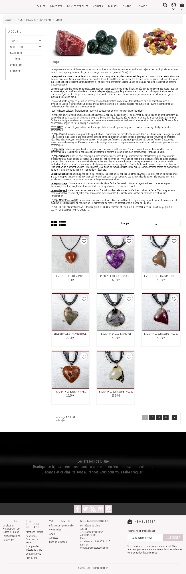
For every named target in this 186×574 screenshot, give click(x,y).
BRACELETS (56, 6)
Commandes (55, 529)
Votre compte (60, 521)
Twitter (85, 509)
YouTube (100, 509)
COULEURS (16, 65)
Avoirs (52, 533)
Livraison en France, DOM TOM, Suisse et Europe (11, 529)
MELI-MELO (142, 6)
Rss (93, 509)
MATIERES (16, 53)
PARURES (113, 6)
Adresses (53, 537)
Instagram (108, 509)
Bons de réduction (58, 542)
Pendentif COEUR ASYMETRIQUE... (160, 276)
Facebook (77, 509)
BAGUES (41, 6)
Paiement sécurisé (11, 536)
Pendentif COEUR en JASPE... (70, 276)
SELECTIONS (17, 47)
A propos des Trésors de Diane (34, 548)
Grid (54, 223)
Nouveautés (8, 540)
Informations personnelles (61, 525)
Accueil (15, 31)
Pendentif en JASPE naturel (115, 333)
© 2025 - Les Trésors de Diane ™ (93, 567)
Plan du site (31, 557)
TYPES (13, 41)
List (62, 224)
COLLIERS (98, 6)
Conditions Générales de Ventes (32, 539)
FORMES (15, 71)
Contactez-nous (33, 553)
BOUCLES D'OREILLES (77, 6)
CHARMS (127, 6)
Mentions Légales (34, 532)
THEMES (15, 59)
